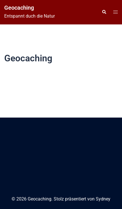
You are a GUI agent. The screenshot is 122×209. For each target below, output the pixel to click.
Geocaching (19, 7)
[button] (104, 12)
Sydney (103, 199)
